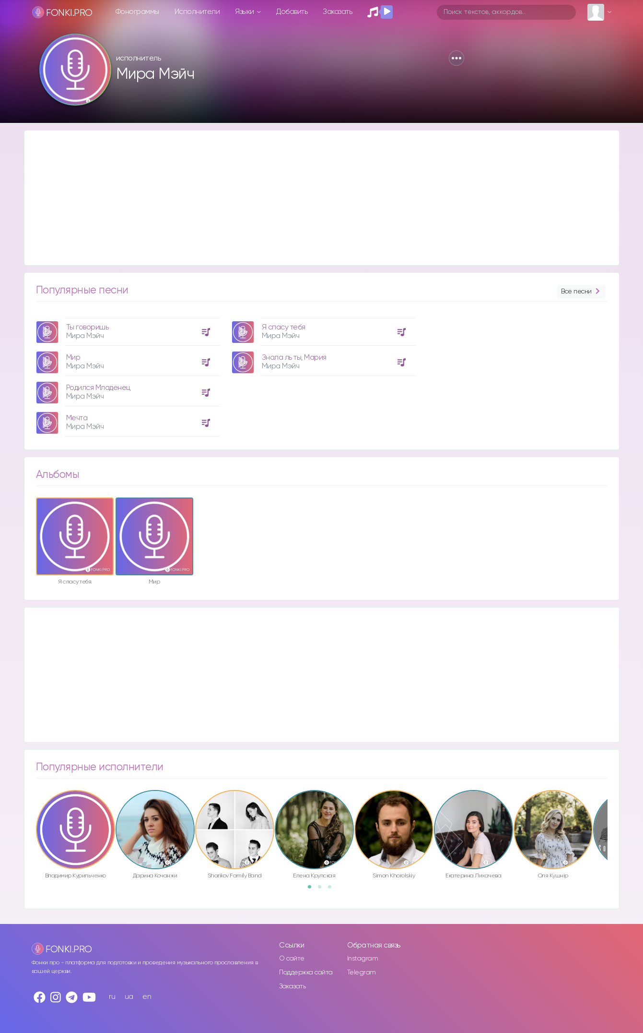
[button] (456, 58)
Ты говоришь (87, 327)
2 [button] (322, 890)
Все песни (581, 292)
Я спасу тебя (283, 327)
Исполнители (197, 11)
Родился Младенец (98, 387)
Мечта (77, 418)
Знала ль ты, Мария (294, 357)
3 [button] (333, 890)
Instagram (362, 958)
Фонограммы (137, 11)
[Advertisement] (312, 198)
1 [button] (312, 890)
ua (129, 996)
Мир (73, 357)
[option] (126, 373)
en (146, 996)
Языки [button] (245, 11)
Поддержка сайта (306, 972)
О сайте (291, 958)
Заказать (337, 11)
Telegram (361, 972)
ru (112, 996)
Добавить (291, 11)
